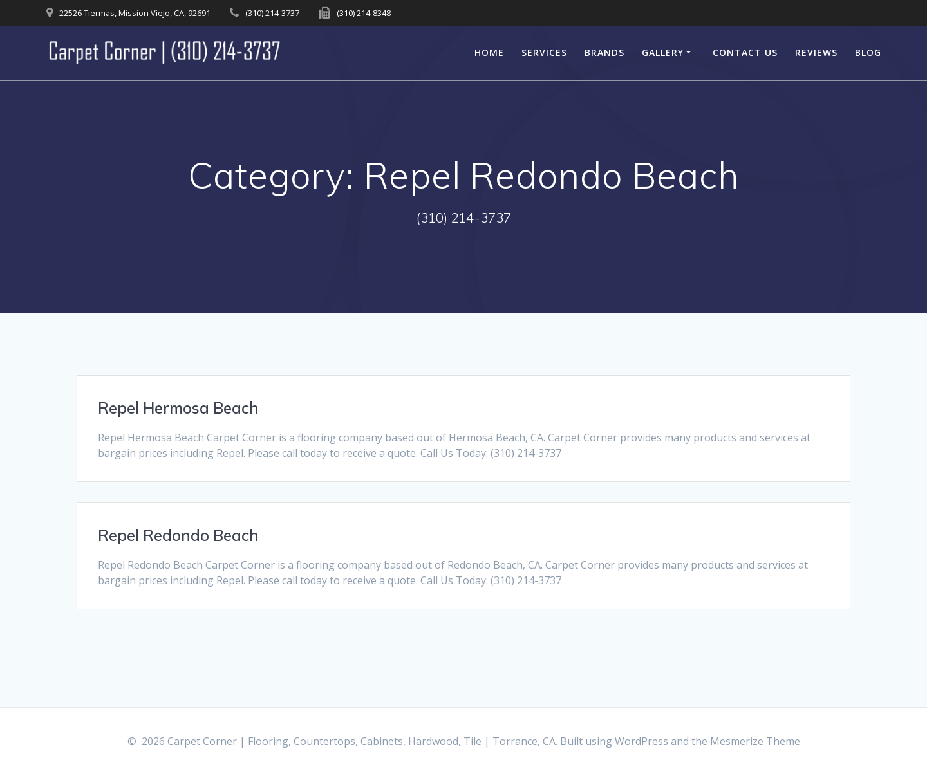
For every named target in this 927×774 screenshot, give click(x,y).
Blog (868, 52)
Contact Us (745, 52)
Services (544, 52)
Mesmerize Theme (755, 741)
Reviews (816, 52)
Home (489, 52)
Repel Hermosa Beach (178, 408)
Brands (604, 52)
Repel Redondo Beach (178, 535)
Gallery (663, 52)
